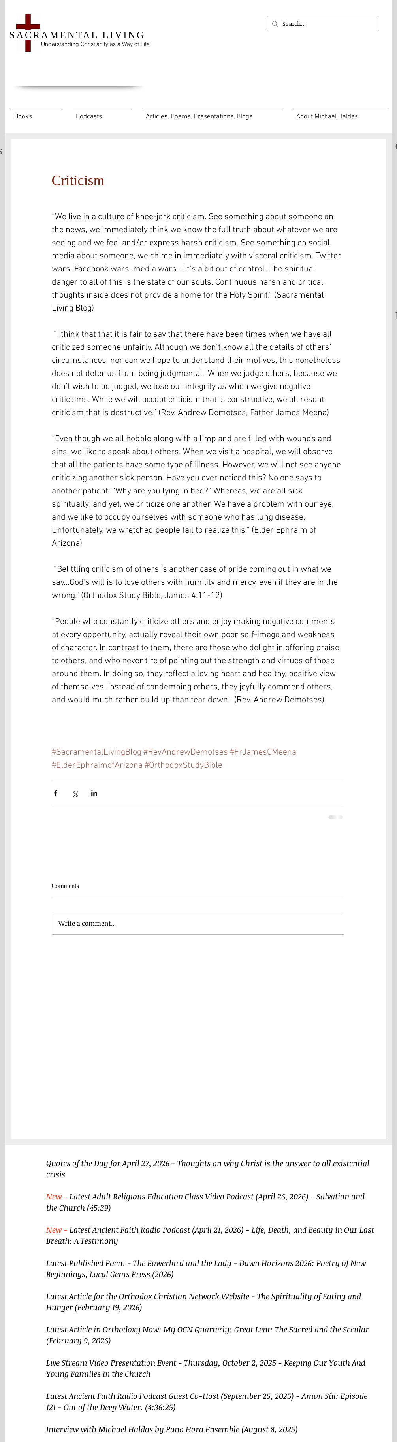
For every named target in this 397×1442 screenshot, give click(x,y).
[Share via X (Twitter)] (75, 793)
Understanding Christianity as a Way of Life (95, 43)
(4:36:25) (160, 1406)
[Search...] (322, 23)
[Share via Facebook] (55, 793)
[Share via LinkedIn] (94, 793)
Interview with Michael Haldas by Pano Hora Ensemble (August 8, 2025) (172, 1428)
